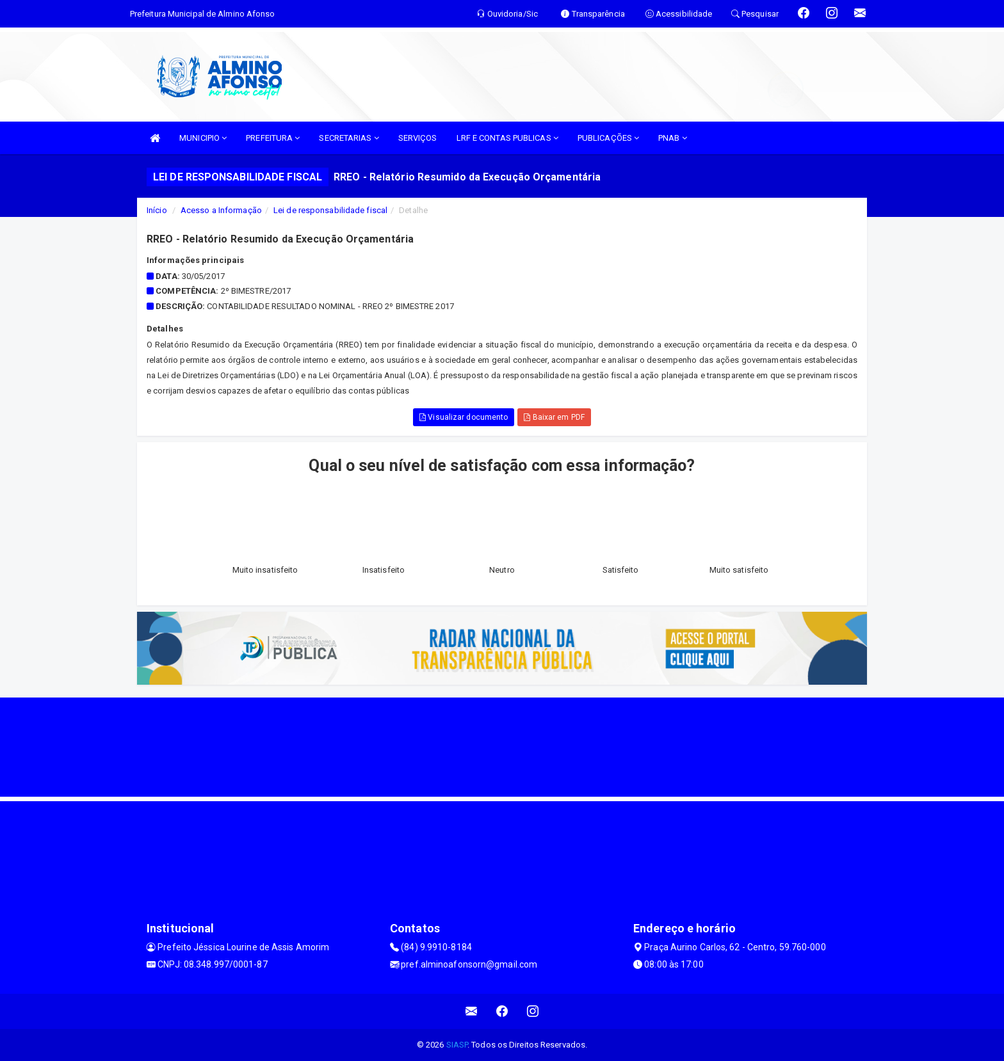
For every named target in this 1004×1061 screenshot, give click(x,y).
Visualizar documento (463, 417)
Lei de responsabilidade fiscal (330, 210)
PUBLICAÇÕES (608, 138)
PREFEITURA (273, 138)
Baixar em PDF (554, 417)
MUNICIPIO (203, 138)
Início (157, 210)
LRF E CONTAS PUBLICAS (507, 138)
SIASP (457, 1044)
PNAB (672, 138)
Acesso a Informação (221, 210)
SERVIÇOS (417, 138)
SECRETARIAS (348, 138)
